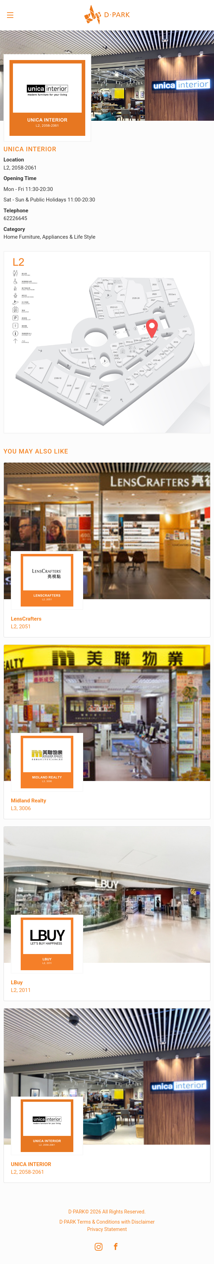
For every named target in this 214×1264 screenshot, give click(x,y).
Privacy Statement (107, 1229)
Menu (10, 16)
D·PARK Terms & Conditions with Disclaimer (107, 1222)
